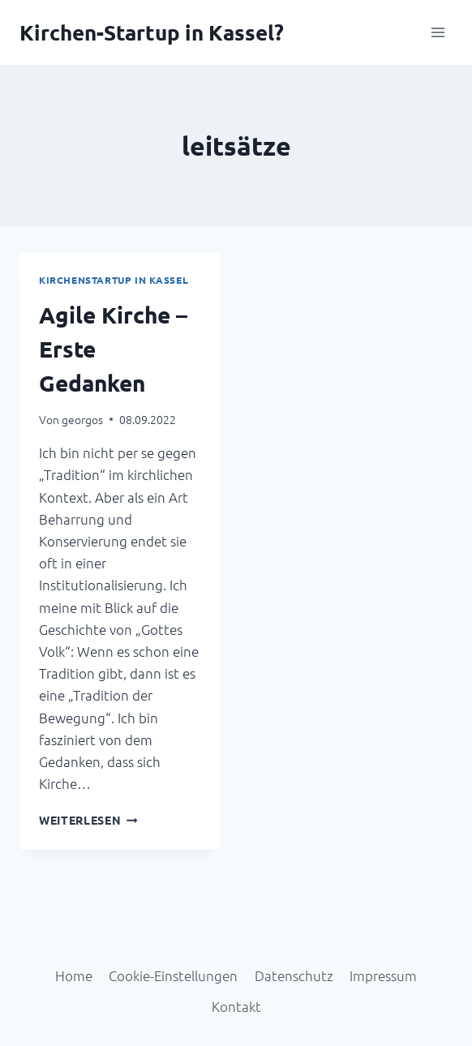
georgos (82, 419)
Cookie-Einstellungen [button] (173, 975)
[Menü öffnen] (438, 32)
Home (73, 975)
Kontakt (236, 1006)
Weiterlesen (88, 819)
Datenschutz (294, 975)
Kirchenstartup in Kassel (113, 279)
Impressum (383, 975)
